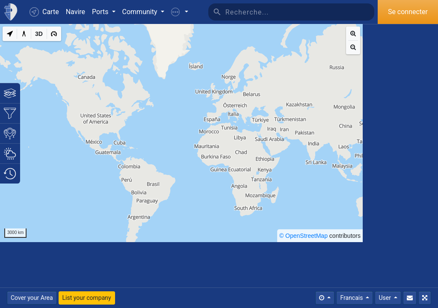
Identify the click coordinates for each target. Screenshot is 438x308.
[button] (180, 12)
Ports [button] (101, 12)
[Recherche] (299, 12)
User (385, 297)
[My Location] (10, 34)
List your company (86, 297)
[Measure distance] (24, 34)
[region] (181, 133)
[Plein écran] (424, 298)
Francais (352, 297)
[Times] (324, 298)
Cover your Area (32, 297)
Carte (44, 12)
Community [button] (140, 12)
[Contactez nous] (410, 298)
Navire (75, 12)
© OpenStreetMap (303, 235)
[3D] (39, 34)
